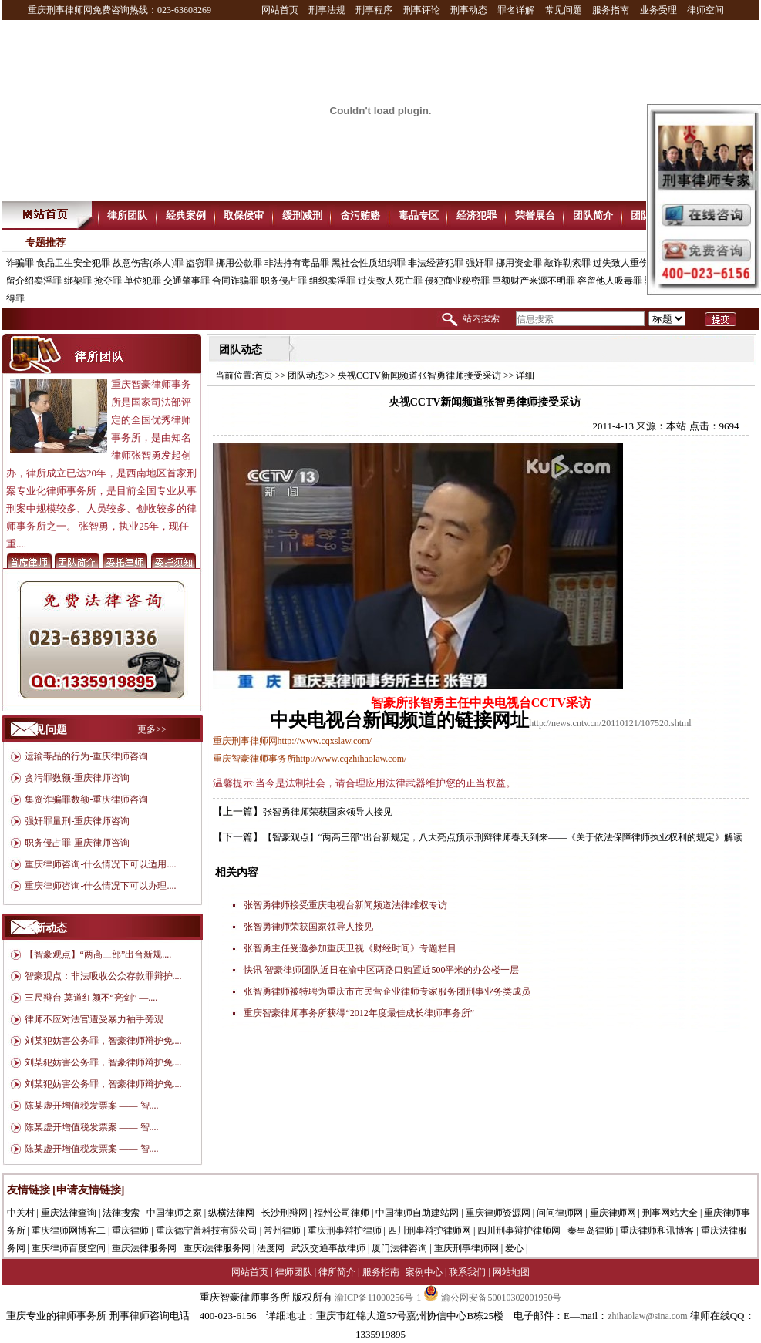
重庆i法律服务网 (217, 1248)
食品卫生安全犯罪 (73, 262)
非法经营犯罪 (435, 262)
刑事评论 (421, 10)
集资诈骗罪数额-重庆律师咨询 (86, 799)
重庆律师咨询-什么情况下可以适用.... (100, 864)
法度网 (271, 1248)
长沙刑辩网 (284, 1212)
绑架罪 (78, 280)
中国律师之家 (174, 1212)
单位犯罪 (142, 280)
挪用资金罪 (519, 262)
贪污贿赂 (360, 215)
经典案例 (186, 215)
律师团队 (293, 1272)
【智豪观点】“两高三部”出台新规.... (98, 954)
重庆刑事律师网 (466, 1248)
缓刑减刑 (302, 215)
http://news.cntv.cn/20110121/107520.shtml (610, 723)
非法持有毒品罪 (296, 262)
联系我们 (467, 1272)
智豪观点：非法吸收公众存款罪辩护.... (103, 976)
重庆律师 (130, 1230)
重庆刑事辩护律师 (345, 1230)
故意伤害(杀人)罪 (148, 262)
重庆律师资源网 (498, 1212)
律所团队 (127, 215)
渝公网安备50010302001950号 (492, 1297)
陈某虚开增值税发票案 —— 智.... (92, 1105)
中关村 (21, 1212)
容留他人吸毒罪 (609, 280)
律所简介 (336, 1272)
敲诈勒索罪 (567, 262)
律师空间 (705, 10)
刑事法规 (326, 10)
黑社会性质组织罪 (369, 262)
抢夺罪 (108, 280)
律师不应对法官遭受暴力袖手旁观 (94, 1019)
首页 (263, 375)
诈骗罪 (20, 262)
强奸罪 (479, 262)
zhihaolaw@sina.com (647, 1316)
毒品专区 (419, 215)
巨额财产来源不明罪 (533, 280)
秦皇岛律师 (590, 1230)
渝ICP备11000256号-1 (378, 1297)
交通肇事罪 (186, 280)
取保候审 (244, 215)
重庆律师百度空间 (69, 1248)
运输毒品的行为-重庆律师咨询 (86, 756)
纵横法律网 (231, 1212)
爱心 (514, 1248)
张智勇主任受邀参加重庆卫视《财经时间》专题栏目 (350, 948)
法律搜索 (121, 1212)
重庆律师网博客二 (69, 1230)
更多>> (152, 729)
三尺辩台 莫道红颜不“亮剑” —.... (91, 997)
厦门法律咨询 (399, 1248)
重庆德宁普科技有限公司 (207, 1230)
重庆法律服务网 (144, 1248)
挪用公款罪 (239, 262)
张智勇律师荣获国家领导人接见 (327, 811)
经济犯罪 (476, 215)
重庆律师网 (613, 1212)
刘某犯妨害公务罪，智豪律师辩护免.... (103, 1040)
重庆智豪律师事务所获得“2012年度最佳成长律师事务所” (359, 1013)
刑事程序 (373, 10)
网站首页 (279, 10)
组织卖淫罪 (332, 280)
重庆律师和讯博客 (657, 1230)
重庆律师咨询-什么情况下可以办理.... (100, 885)
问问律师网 (560, 1212)
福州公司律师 (341, 1212)
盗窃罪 (200, 262)
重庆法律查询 (68, 1212)
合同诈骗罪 (235, 280)
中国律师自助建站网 (417, 1212)
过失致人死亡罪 (390, 280)
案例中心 (424, 1272)
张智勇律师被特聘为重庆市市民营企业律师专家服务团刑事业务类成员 (387, 991)
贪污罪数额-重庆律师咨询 (77, 777)
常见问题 (563, 10)
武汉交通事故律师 (328, 1248)
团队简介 (593, 215)
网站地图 (511, 1272)
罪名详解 (515, 10)
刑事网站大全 (670, 1212)
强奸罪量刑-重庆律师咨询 (77, 821)
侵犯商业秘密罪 (457, 280)
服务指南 (610, 10)
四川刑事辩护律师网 (429, 1230)
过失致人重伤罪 (625, 262)
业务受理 (658, 10)
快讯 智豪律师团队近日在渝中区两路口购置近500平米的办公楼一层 (381, 969)
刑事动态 (468, 10)
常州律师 (282, 1230)
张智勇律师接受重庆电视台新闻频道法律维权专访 (345, 905)
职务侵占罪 (284, 280)
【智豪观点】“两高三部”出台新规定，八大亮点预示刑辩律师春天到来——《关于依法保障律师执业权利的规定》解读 (503, 837)
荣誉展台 (535, 215)
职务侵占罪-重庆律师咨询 (77, 842)
